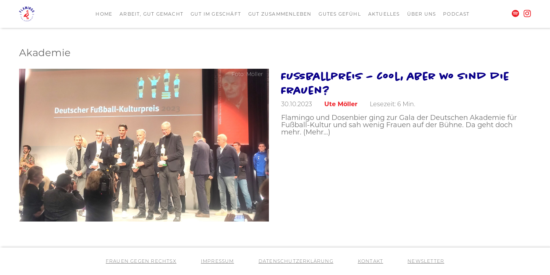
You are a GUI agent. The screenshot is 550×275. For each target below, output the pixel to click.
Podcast (456, 14)
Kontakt (370, 261)
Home (103, 14)
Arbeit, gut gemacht (151, 14)
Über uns (421, 14)
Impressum (217, 261)
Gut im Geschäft (216, 14)
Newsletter (426, 261)
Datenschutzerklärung (296, 261)
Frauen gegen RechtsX (141, 261)
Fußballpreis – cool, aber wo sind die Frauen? (395, 83)
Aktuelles (384, 14)
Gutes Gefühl (340, 14)
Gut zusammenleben (279, 14)
